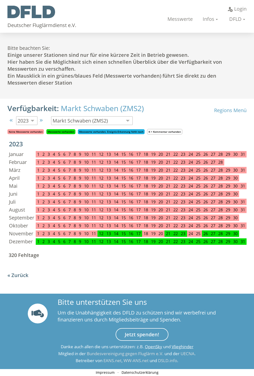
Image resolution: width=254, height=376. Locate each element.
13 (108, 233)
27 (213, 233)
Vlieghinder (182, 346)
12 (101, 233)
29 (228, 233)
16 (131, 233)
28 (220, 233)
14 (116, 233)
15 (123, 233)
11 (94, 241)
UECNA (187, 353)
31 (243, 241)
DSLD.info (167, 360)
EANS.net (112, 360)
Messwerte (180, 19)
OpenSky (153, 346)
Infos (208, 19)
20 (161, 241)
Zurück (19, 275)
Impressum (105, 372)
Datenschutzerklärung (140, 372)
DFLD (235, 19)
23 (183, 233)
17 (138, 233)
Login (237, 8)
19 (153, 241)
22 (175, 233)
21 (168, 233)
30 (235, 233)
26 (205, 233)
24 (191, 241)
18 (146, 241)
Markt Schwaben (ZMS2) (102, 108)
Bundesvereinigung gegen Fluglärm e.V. (125, 353)
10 (86, 241)
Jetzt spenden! (142, 334)
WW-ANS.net (136, 360)
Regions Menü (230, 110)
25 (198, 241)
